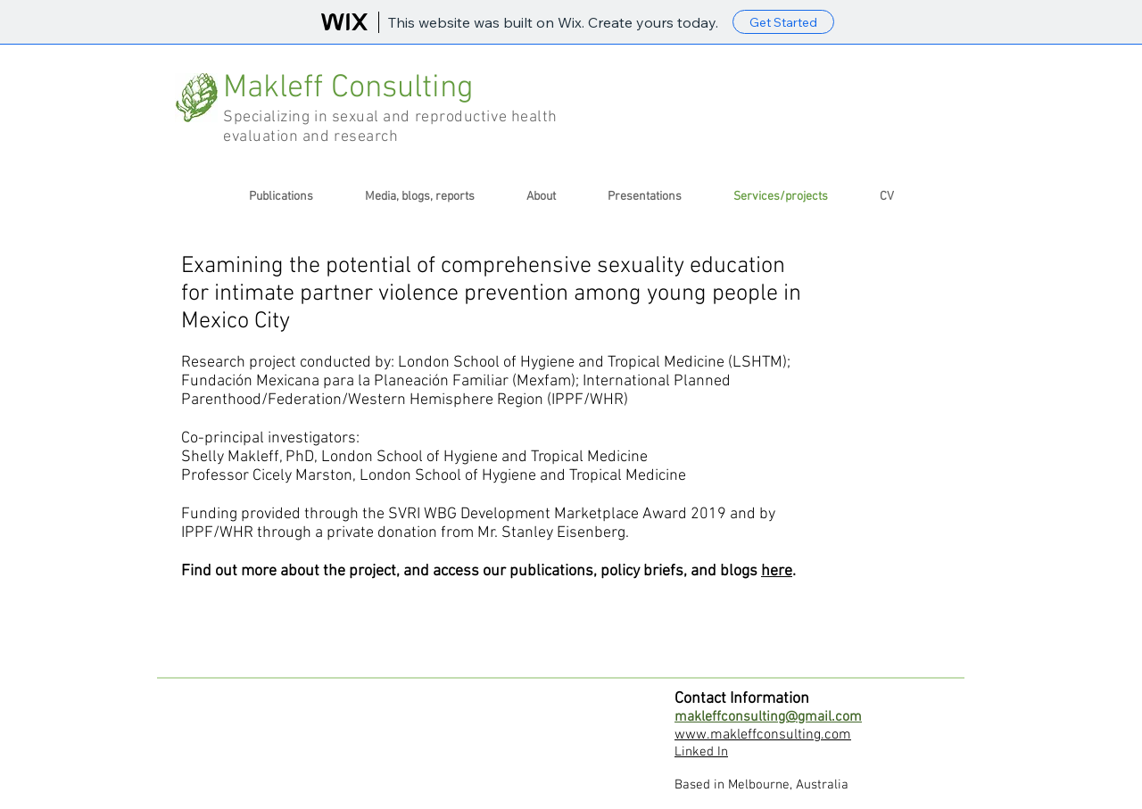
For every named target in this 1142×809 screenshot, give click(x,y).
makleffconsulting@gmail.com (768, 717)
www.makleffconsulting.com (762, 735)
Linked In (701, 752)
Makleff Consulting (352, 88)
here (776, 571)
